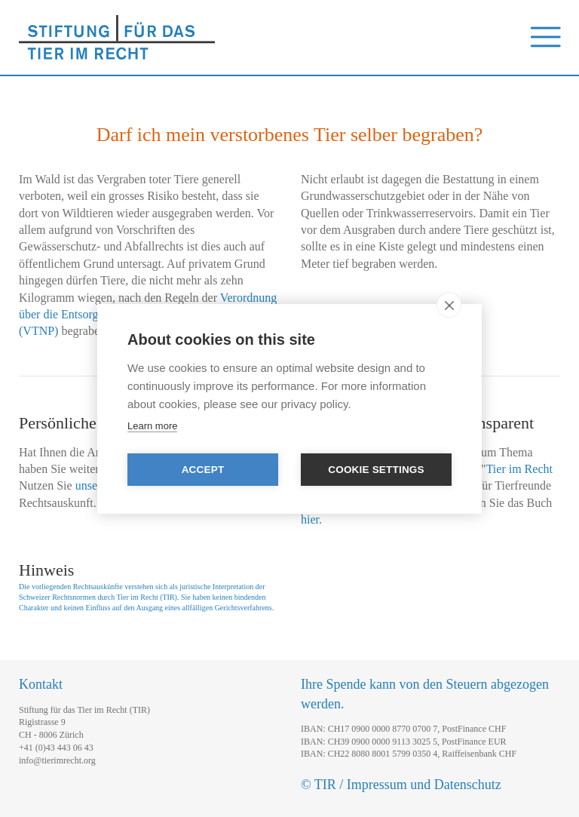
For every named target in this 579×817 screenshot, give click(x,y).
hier (310, 519)
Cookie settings (376, 469)
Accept (203, 469)
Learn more (152, 426)
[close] (449, 305)
